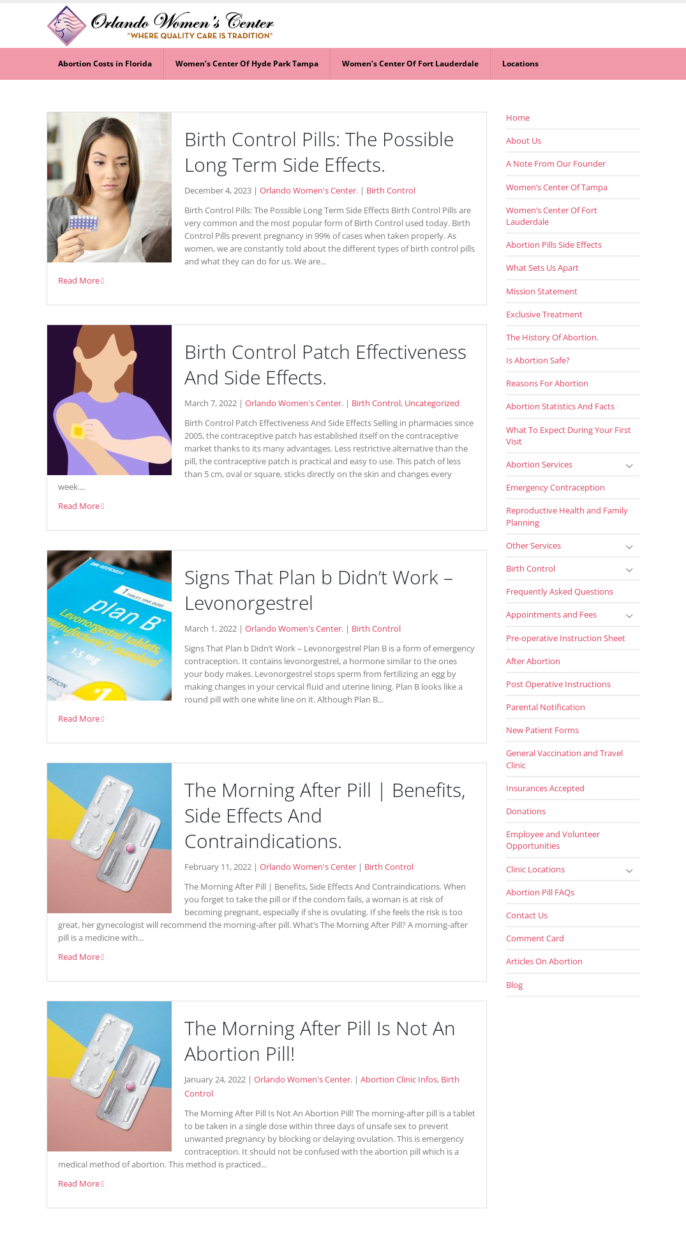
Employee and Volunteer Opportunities (553, 839)
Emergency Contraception (555, 487)
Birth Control (390, 190)
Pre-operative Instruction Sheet (565, 638)
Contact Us (527, 915)
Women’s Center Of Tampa (557, 187)
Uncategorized (432, 403)
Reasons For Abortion (547, 383)
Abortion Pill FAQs (540, 892)
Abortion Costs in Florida (105, 63)
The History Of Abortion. (552, 337)
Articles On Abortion (544, 961)
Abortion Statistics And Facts (560, 406)
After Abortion (533, 661)
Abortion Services (539, 464)
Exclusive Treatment (544, 314)
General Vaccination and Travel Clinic (564, 758)
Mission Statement (542, 291)
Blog (514, 985)
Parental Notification (545, 707)
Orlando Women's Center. (309, 190)
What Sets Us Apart (542, 267)
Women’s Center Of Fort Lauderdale (410, 63)
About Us (523, 140)
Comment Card (535, 938)
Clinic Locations (535, 869)
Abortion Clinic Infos (399, 1079)
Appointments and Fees (551, 614)
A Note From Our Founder (556, 163)
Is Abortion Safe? (538, 360)
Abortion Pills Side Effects (554, 244)
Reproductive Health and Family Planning (567, 516)
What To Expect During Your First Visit (568, 435)
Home (518, 117)
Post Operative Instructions (558, 684)
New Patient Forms (542, 730)
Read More (81, 280)
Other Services (533, 545)
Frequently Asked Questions (559, 591)
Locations (520, 63)
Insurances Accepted (545, 788)
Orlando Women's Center (308, 867)
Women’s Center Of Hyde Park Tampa (246, 63)
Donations (526, 811)
